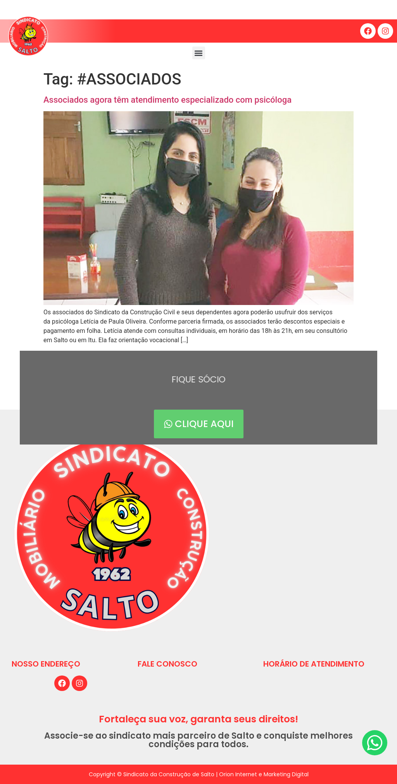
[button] (198, 53)
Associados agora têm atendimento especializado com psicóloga (167, 100)
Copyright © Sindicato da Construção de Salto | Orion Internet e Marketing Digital (199, 774)
